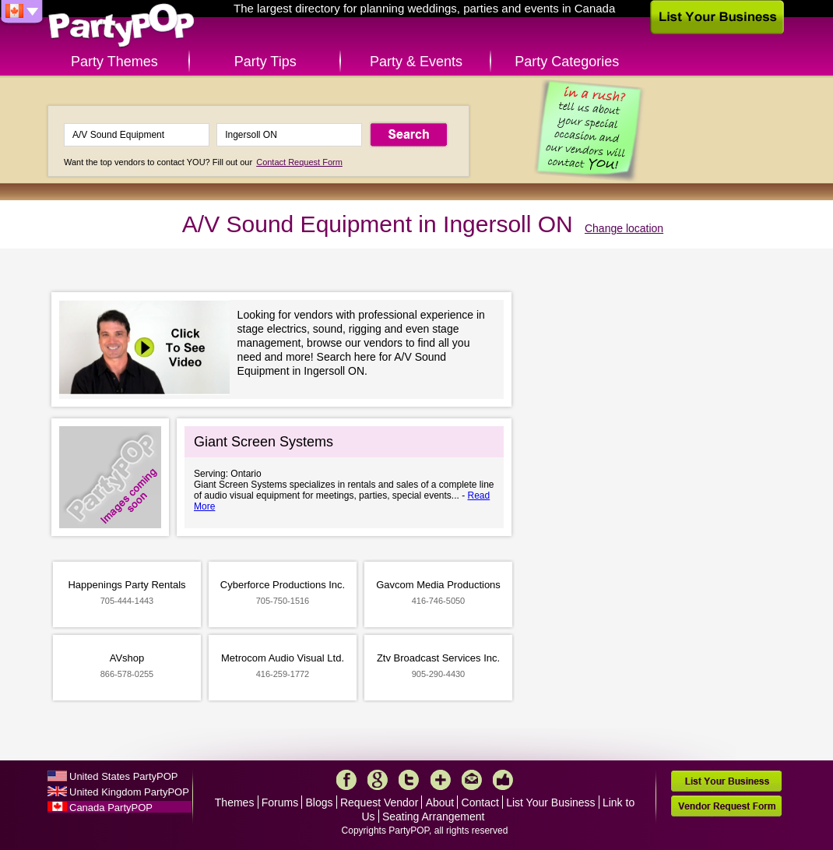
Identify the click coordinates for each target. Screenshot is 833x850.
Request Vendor (379, 802)
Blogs (319, 802)
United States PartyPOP (123, 776)
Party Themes (114, 61)
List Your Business (550, 802)
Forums (280, 802)
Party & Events (416, 61)
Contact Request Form (299, 162)
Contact (480, 802)
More (441, 780)
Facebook (346, 780)
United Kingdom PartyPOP (129, 792)
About (440, 802)
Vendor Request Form (726, 806)
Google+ (377, 780)
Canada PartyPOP (111, 807)
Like (503, 780)
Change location (624, 228)
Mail (472, 780)
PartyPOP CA (121, 26)
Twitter (409, 780)
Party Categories (567, 61)
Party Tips (265, 61)
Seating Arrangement (433, 816)
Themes (235, 802)
